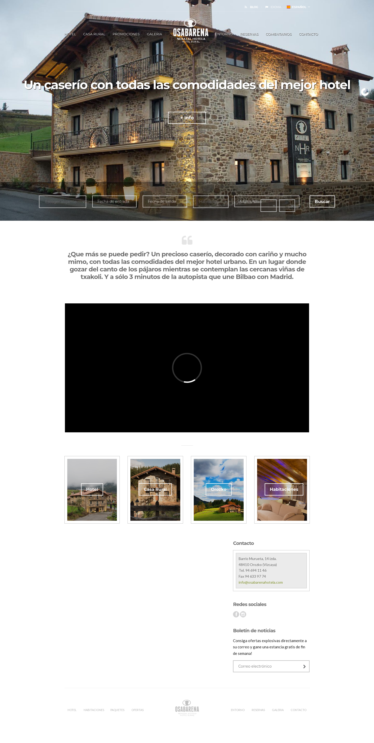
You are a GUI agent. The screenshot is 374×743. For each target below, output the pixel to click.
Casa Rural (94, 34)
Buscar (322, 201)
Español (296, 7)
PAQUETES (117, 710)
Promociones (126, 34)
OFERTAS (137, 710)
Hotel (92, 489)
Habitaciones (284, 489)
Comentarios (279, 34)
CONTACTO (298, 710)
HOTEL (70, 34)
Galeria (154, 34)
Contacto (308, 34)
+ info (187, 118)
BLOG (254, 7)
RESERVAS (249, 34)
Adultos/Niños (250, 201)
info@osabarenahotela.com (261, 582)
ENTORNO (224, 34)
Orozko (218, 489)
